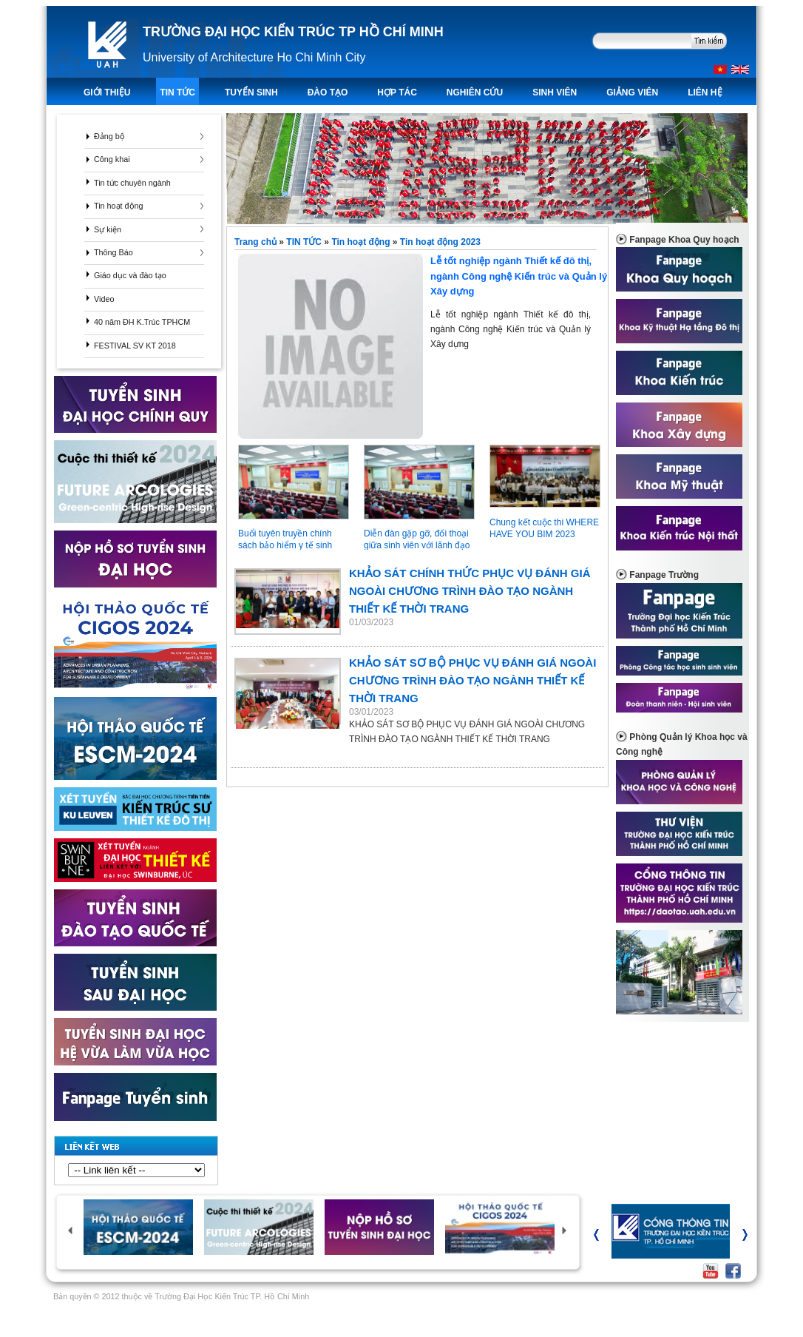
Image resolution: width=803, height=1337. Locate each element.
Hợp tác (396, 92)
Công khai (112, 159)
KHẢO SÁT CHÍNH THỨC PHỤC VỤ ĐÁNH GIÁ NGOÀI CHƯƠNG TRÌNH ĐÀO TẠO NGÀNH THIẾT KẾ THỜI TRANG (470, 591)
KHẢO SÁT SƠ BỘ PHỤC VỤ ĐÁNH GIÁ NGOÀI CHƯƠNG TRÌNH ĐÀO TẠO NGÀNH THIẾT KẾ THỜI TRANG (472, 680)
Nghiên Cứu (475, 92)
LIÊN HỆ (705, 92)
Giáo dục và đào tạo (130, 275)
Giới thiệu (107, 92)
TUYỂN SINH (251, 92)
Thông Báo (113, 252)
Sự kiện (107, 229)
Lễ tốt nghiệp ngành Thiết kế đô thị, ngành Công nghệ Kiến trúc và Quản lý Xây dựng (422, 302)
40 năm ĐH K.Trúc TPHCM (142, 321)
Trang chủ (256, 242)
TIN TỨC (177, 92)
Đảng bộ (109, 136)
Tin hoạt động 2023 (440, 242)
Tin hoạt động (118, 205)
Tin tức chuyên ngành (132, 182)
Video (104, 298)
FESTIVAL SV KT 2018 (135, 345)
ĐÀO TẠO (328, 92)
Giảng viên (632, 92)
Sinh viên (554, 92)
